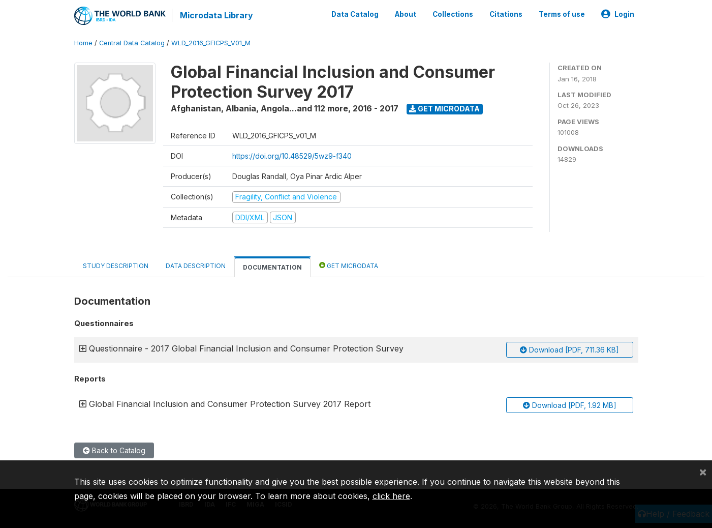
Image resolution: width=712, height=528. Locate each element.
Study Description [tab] (115, 266)
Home (83, 43)
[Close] (703, 471)
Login (617, 14)
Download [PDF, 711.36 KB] (569, 349)
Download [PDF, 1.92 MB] (569, 405)
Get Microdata (444, 108)
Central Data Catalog (132, 43)
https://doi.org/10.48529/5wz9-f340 (292, 156)
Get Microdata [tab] (348, 265)
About (405, 14)
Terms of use (562, 14)
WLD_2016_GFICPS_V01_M (211, 43)
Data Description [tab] (196, 266)
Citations (505, 14)
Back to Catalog (114, 450)
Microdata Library (216, 15)
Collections (452, 14)
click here (391, 496)
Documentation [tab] (272, 267)
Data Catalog (355, 14)
